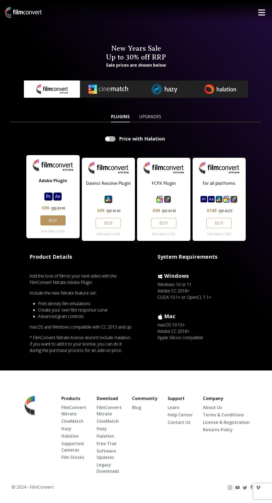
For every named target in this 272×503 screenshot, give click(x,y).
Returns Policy (218, 430)
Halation (70, 436)
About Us (212, 407)
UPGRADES (150, 117)
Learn (173, 407)
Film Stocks (72, 457)
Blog (136, 407)
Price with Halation (141, 138)
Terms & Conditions (223, 415)
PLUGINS (120, 117)
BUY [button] (53, 220)
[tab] (120, 116)
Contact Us (179, 422)
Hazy (66, 429)
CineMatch (72, 421)
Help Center (180, 415)
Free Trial (106, 443)
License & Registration (226, 422)
